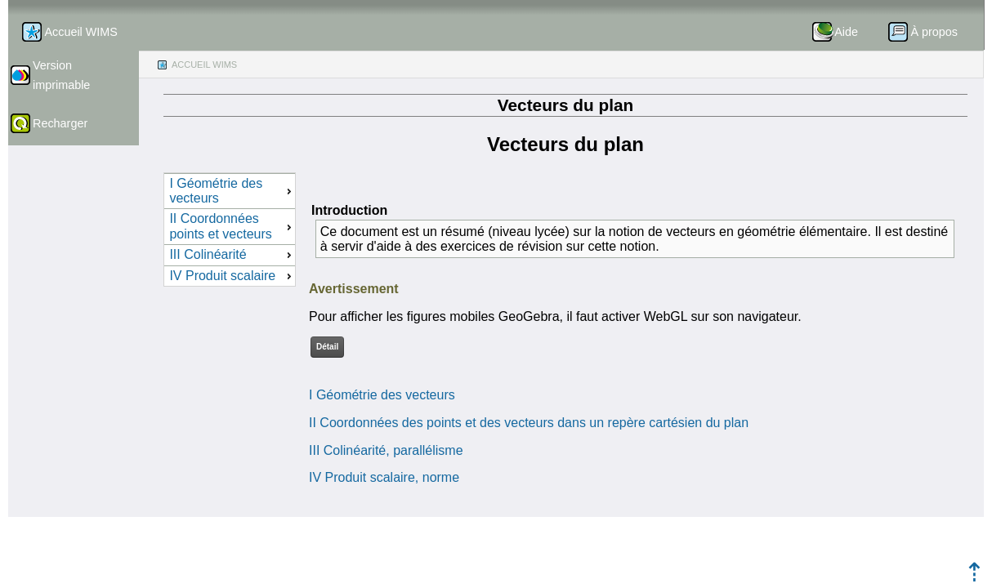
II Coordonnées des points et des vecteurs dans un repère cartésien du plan (528, 423)
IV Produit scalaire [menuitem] (232, 276)
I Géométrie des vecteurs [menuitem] (232, 190)
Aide (846, 31)
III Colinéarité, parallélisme (386, 450)
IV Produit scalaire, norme (384, 477)
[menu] (229, 229)
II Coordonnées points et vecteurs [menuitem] (232, 226)
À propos (934, 31)
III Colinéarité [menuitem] (232, 254)
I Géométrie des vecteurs (382, 395)
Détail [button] (327, 346)
